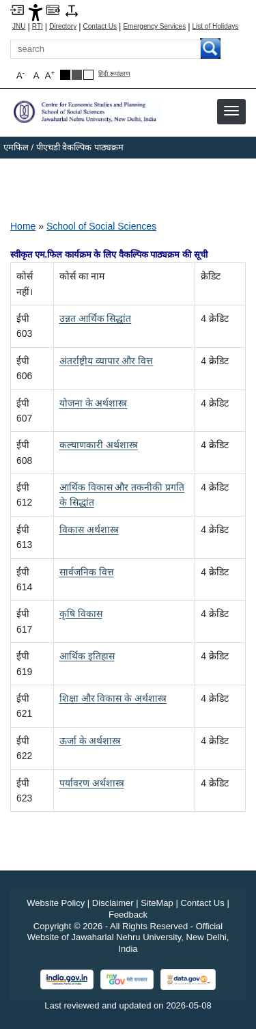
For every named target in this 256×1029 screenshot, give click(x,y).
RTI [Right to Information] (37, 26)
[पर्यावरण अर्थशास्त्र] (91, 783)
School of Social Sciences (101, 226)
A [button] (50, 75)
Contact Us (100, 26)
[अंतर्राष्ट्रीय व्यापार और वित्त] (106, 360)
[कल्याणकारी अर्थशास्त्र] (98, 444)
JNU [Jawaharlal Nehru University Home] (18, 26)
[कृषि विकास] (80, 613)
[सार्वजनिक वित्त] (86, 571)
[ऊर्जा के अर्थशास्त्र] (90, 740)
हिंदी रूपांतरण (114, 74)
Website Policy (56, 903)
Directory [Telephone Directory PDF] (62, 26)
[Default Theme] (88, 75)
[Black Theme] (65, 75)
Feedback (128, 914)
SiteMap (157, 903)
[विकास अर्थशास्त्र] (89, 529)
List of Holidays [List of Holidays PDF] (216, 26)
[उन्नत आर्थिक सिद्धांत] (95, 318)
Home (22, 226)
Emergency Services (154, 26)
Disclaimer (113, 903)
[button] (231, 110)
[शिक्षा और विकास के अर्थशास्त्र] (113, 698)
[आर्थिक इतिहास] (87, 655)
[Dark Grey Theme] (77, 75)
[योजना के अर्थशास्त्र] (93, 403)
